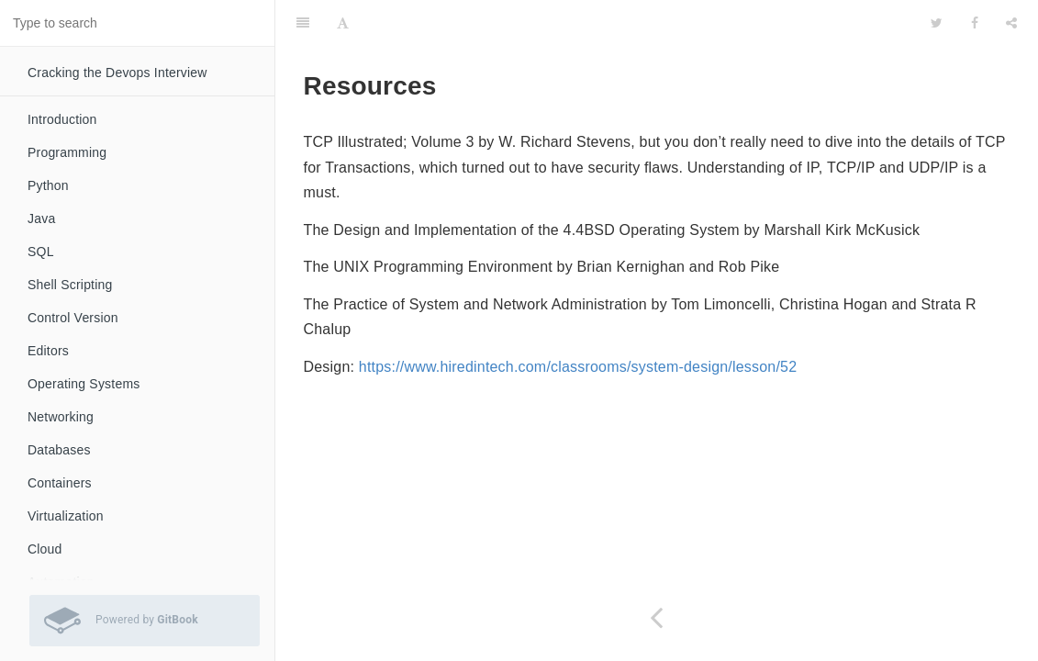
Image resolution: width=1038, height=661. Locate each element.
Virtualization (66, 516)
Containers (60, 483)
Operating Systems (84, 383)
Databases (59, 450)
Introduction (62, 119)
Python (48, 185)
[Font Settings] (343, 23)
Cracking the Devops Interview (117, 72)
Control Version (73, 317)
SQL (41, 251)
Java (41, 218)
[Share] (1011, 23)
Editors (48, 350)
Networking (61, 416)
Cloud (45, 549)
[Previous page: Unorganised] (656, 617)
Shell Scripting (70, 284)
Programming (67, 152)
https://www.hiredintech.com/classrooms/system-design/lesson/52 (578, 367)
